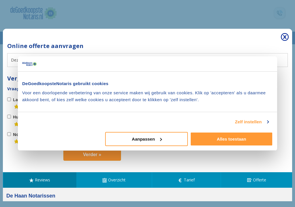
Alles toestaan (231, 139)
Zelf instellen (248, 121)
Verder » (92, 154)
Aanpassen (147, 139)
